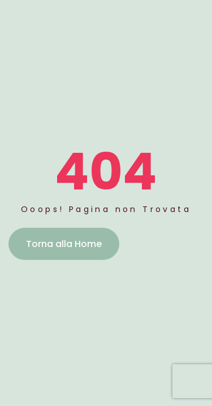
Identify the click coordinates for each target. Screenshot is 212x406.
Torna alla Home (64, 243)
